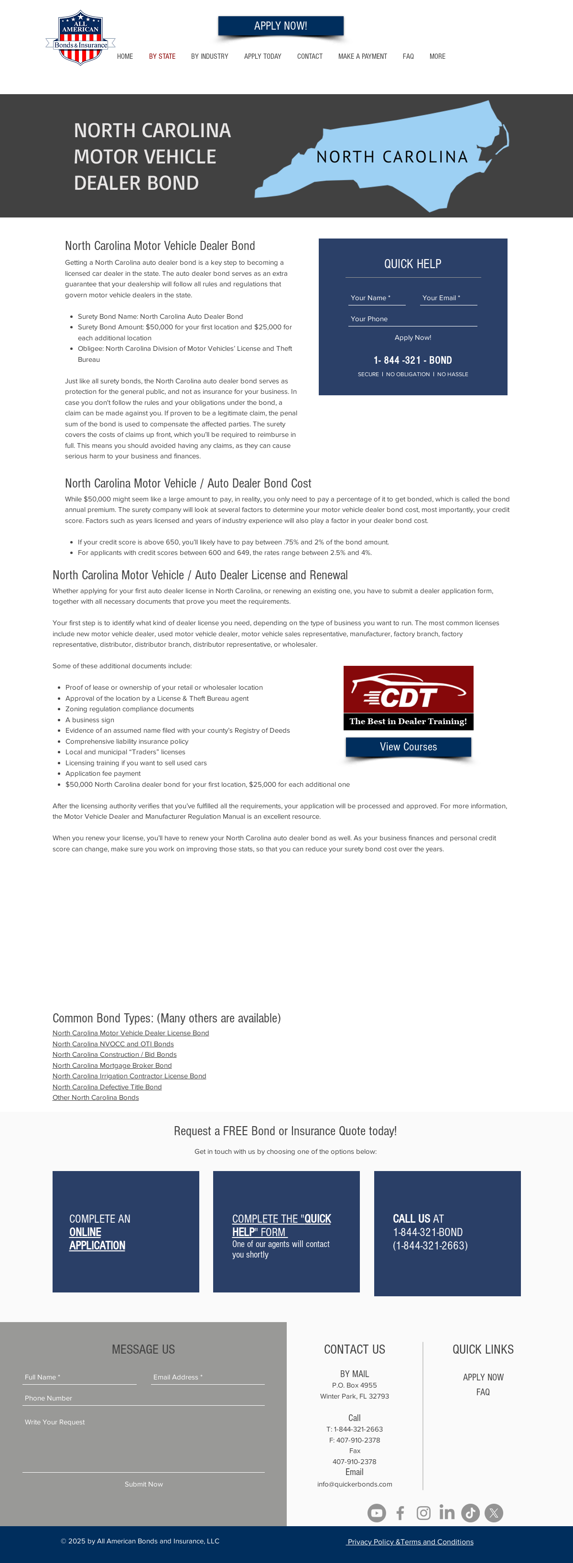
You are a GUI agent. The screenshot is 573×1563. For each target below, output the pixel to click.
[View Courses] (408, 747)
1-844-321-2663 (430, 1245)
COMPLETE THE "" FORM (281, 1225)
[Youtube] (377, 1513)
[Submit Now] (144, 1484)
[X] (494, 1513)
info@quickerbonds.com (354, 1484)
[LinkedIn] (447, 1513)
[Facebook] (400, 1513)
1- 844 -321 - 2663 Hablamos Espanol (489, 10)
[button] (210, 56)
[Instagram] (423, 1513)
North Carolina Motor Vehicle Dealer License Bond (131, 1033)
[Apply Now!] (413, 337)
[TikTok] (470, 1513)
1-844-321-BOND (428, 1232)
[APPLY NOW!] (281, 25)
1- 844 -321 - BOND (413, 361)
